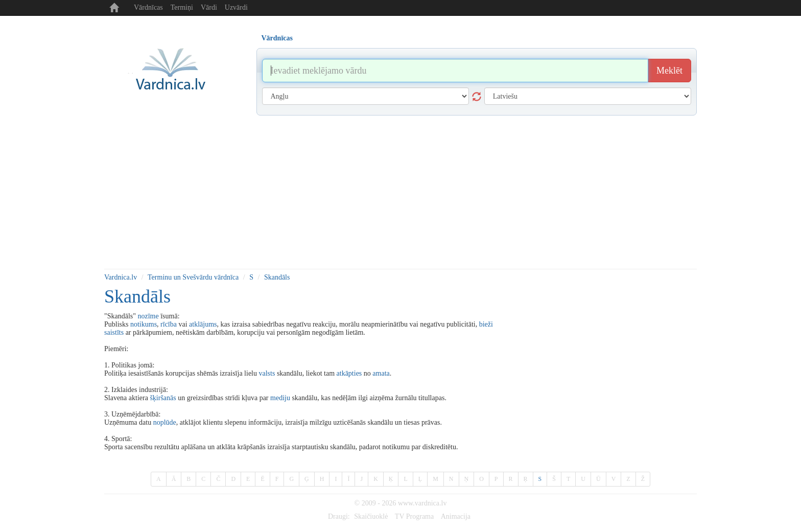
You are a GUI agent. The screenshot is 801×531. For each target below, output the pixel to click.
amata (380, 373)
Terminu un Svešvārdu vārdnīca (193, 277)
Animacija (455, 516)
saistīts (114, 332)
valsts (267, 373)
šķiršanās (163, 398)
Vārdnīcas (148, 7)
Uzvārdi (236, 7)
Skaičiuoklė (371, 516)
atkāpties (349, 373)
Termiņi (182, 7)
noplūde (164, 422)
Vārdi (209, 7)
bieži (486, 324)
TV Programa (414, 516)
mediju (280, 398)
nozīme (147, 316)
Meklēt (669, 70)
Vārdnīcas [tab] (277, 38)
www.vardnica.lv (422, 503)
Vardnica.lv (120, 277)
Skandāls (277, 277)
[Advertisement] (400, 192)
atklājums (203, 324)
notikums (143, 324)
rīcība (168, 324)
